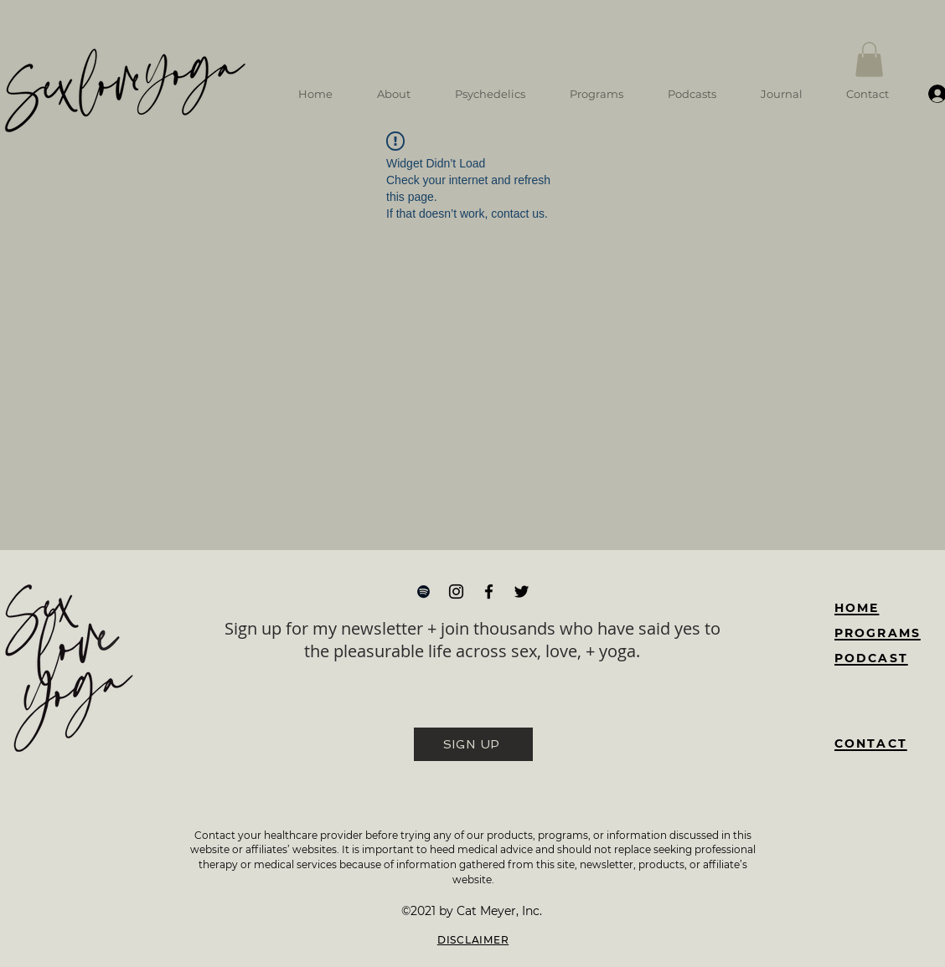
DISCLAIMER (473, 940)
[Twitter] (521, 591)
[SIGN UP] (473, 744)
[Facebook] (488, 591)
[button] (869, 59)
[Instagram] (456, 591)
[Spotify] (423, 591)
